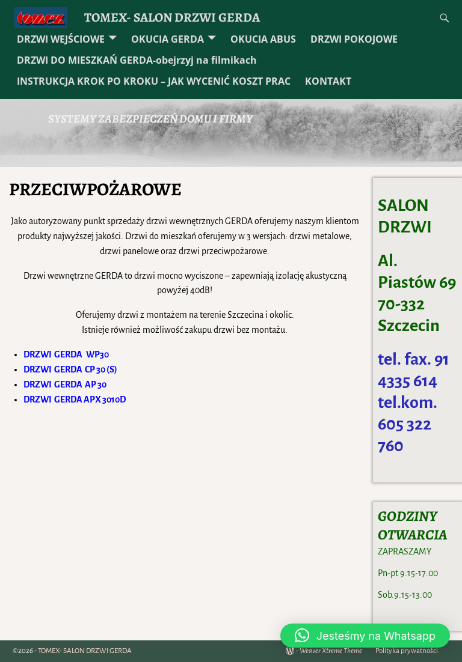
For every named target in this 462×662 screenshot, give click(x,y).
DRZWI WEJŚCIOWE (61, 39)
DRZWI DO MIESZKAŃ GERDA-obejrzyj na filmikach (137, 60)
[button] (365, 636)
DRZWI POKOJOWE (354, 39)
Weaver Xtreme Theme (331, 651)
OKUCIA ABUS (263, 39)
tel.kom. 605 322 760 (407, 424)
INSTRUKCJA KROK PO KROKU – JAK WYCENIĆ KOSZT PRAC (154, 81)
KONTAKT (328, 81)
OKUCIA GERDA (167, 39)
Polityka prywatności (406, 651)
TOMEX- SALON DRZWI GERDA (172, 17)
